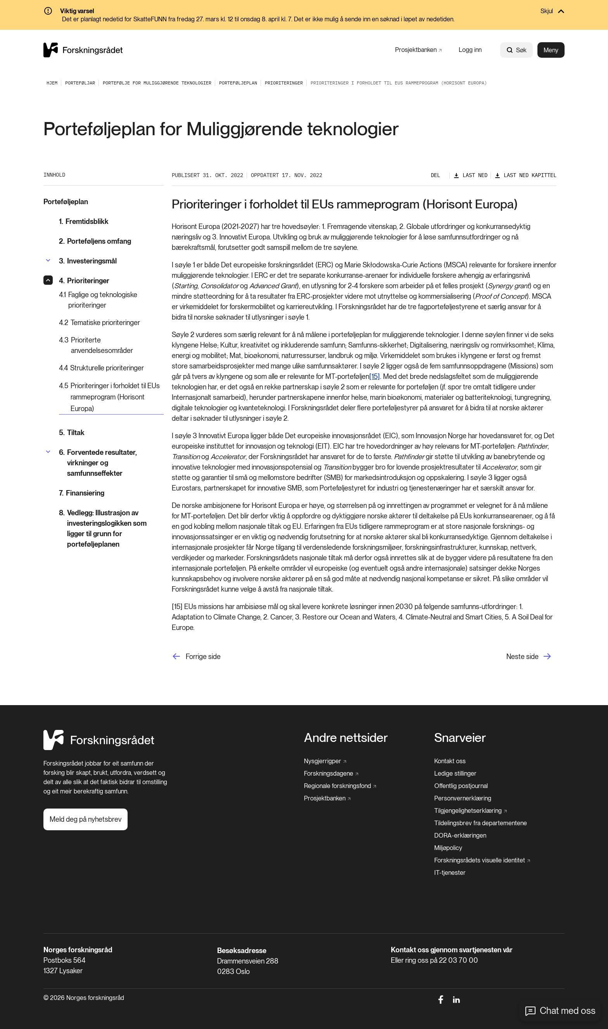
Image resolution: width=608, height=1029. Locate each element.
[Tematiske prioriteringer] (111, 322)
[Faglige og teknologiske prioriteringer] (111, 299)
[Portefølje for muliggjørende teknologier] (157, 83)
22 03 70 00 (458, 960)
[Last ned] (470, 175)
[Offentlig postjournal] (461, 786)
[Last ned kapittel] (525, 175)
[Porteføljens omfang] (111, 241)
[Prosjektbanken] (418, 49)
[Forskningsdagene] (331, 773)
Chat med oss (568, 1010)
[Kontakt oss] (450, 761)
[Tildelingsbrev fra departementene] (480, 823)
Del (435, 175)
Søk (516, 50)
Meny (551, 50)
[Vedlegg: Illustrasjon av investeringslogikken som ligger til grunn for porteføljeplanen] (111, 528)
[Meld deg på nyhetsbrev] (85, 819)
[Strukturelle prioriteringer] (111, 368)
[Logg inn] (470, 49)
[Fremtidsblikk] (111, 221)
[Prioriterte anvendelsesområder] (111, 345)
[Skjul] (304, 11)
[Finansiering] (111, 493)
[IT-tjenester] (450, 873)
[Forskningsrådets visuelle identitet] (482, 860)
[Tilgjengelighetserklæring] (470, 811)
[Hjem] (98, 748)
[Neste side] (531, 656)
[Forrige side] (196, 656)
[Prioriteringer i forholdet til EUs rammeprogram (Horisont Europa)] (111, 397)
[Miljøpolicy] (448, 848)
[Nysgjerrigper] (325, 761)
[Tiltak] (111, 432)
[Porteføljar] (80, 83)
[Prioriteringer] (284, 83)
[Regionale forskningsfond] (340, 786)
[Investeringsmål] (88, 261)
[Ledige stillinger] (455, 773)
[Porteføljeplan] (238, 83)
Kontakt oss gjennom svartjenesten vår (452, 950)
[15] (374, 376)
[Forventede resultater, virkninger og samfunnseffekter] (111, 462)
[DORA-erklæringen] (460, 835)
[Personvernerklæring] (462, 798)
